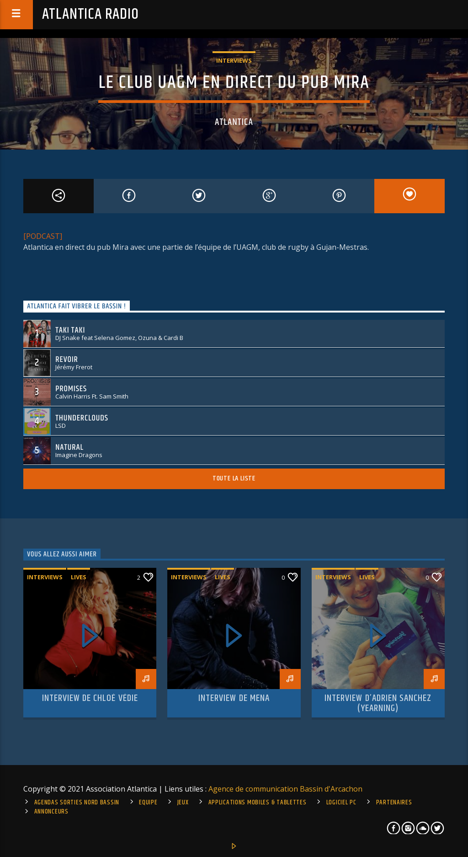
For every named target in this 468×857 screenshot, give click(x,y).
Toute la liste (234, 478)
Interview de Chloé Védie (90, 698)
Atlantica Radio (90, 14)
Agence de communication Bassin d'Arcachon (285, 789)
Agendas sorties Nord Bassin (76, 803)
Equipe (148, 803)
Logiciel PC (341, 803)
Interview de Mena (234, 698)
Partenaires (394, 803)
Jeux (183, 803)
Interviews (234, 60)
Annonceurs (51, 812)
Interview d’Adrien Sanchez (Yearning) (377, 703)
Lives (78, 577)
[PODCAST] (42, 236)
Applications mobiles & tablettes (257, 803)
